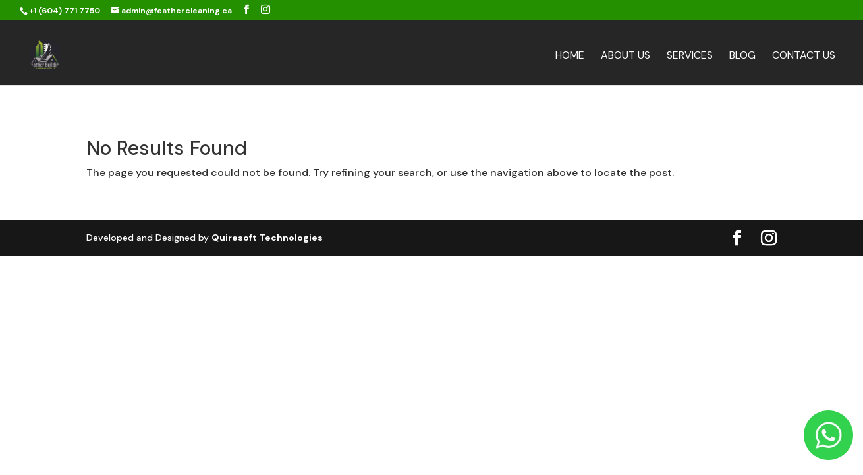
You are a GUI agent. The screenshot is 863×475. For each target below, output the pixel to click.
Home (569, 56)
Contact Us (803, 56)
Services (690, 56)
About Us (625, 56)
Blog (742, 56)
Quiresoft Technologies (267, 237)
